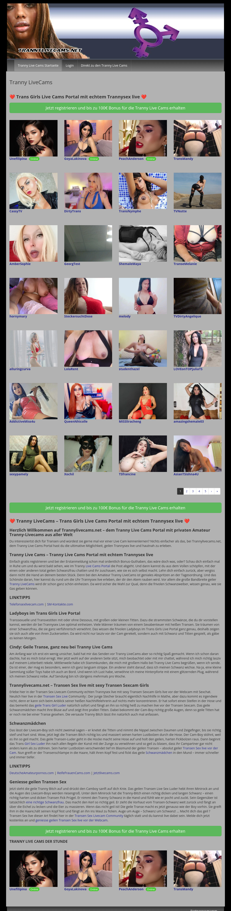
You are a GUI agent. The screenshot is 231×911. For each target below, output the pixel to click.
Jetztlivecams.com (107, 773)
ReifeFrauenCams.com (73, 773)
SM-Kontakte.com (60, 604)
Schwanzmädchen (159, 752)
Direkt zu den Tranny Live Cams (104, 65)
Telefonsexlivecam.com (26, 604)
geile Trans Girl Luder (50, 705)
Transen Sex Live (55, 696)
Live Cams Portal (98, 566)
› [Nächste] (211, 491)
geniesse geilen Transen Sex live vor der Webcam (72, 820)
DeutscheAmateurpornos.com (31, 773)
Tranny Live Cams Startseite (38, 65)
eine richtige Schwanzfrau (45, 802)
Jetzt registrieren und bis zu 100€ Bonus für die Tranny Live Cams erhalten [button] (115, 108)
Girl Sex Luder (35, 743)
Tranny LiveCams (22, 584)
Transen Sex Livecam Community (98, 816)
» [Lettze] (217, 491)
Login (70, 65)
